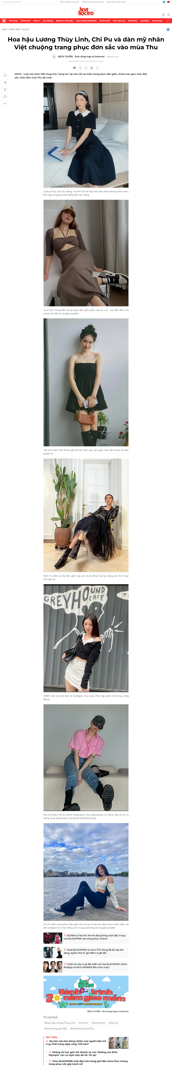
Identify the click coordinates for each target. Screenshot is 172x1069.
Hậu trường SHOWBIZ (86, 21)
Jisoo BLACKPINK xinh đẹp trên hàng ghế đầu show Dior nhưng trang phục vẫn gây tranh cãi (88, 1062)
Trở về (5, 103)
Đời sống (13, 21)
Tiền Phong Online (69, 2)
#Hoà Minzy (98, 1023)
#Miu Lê (113, 1023)
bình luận (97, 67)
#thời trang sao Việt (56, 1028)
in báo (91, 67)
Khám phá (25, 21)
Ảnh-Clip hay (119, 21)
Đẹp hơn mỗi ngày (64, 21)
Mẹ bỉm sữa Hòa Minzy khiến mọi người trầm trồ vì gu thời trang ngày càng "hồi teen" (76, 1042)
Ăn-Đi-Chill (105, 21)
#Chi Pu (83, 1023)
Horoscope (157, 21)
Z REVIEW (132, 21)
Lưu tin (5, 89)
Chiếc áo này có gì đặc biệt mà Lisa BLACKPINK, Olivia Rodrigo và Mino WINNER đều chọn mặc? (95, 966)
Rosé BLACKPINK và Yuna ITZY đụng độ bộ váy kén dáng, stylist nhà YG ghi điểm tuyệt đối (94, 951)
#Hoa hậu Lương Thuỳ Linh (60, 1023)
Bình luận (5, 96)
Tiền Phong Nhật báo (93, 2)
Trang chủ (4, 21)
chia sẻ (74, 67)
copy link (86, 67)
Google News (168, 30)
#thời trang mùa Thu (82, 1028)
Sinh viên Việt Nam (116, 2)
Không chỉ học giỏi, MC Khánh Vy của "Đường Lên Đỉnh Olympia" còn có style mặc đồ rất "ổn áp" (83, 1054)
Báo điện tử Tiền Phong (86, 11)
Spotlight (145, 21)
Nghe (5, 75)
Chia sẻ (5, 82)
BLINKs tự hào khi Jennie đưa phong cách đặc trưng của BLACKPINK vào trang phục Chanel (94, 937)
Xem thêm (168, 21)
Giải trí (36, 21)
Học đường (48, 21)
